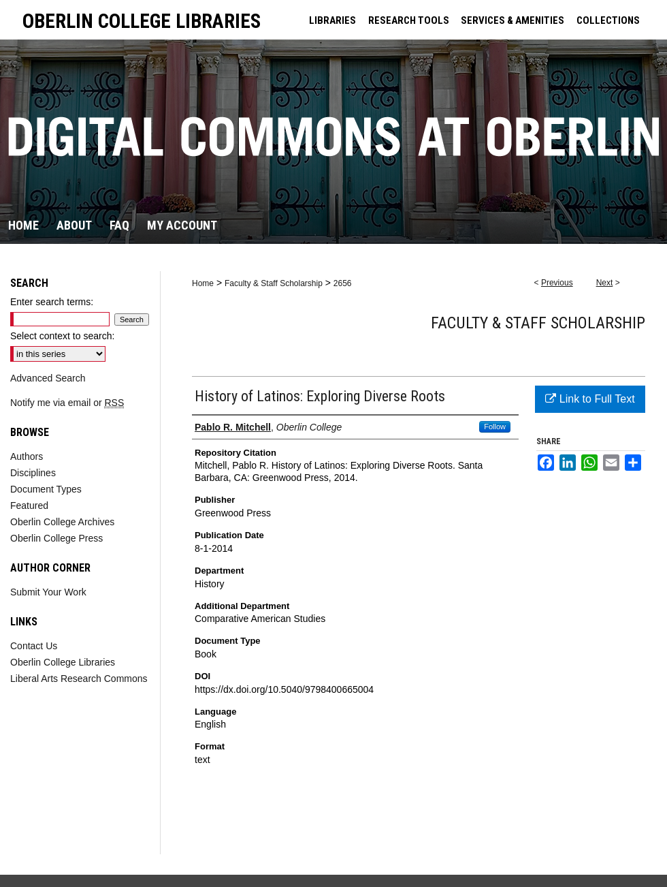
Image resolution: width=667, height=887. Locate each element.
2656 (343, 283)
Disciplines (33, 472)
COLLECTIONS (608, 20)
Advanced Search (48, 378)
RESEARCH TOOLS (408, 20)
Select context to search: (62, 335)
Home (203, 283)
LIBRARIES (332, 20)
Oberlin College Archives (62, 521)
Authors (26, 456)
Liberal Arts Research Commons (79, 678)
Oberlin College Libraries (62, 662)
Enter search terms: (51, 301)
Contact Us (33, 645)
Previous (557, 282)
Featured (29, 505)
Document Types (46, 489)
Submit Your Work (48, 592)
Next (604, 282)
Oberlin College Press (56, 538)
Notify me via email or (67, 402)
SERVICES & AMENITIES (512, 20)
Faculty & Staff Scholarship (274, 283)
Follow (495, 426)
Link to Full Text (589, 399)
